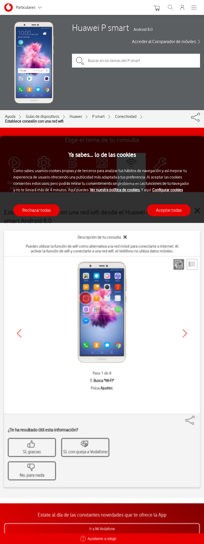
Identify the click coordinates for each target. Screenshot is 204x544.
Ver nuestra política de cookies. (115, 190)
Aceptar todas (169, 210)
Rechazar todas (36, 210)
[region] (102, 340)
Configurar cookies (167, 190)
